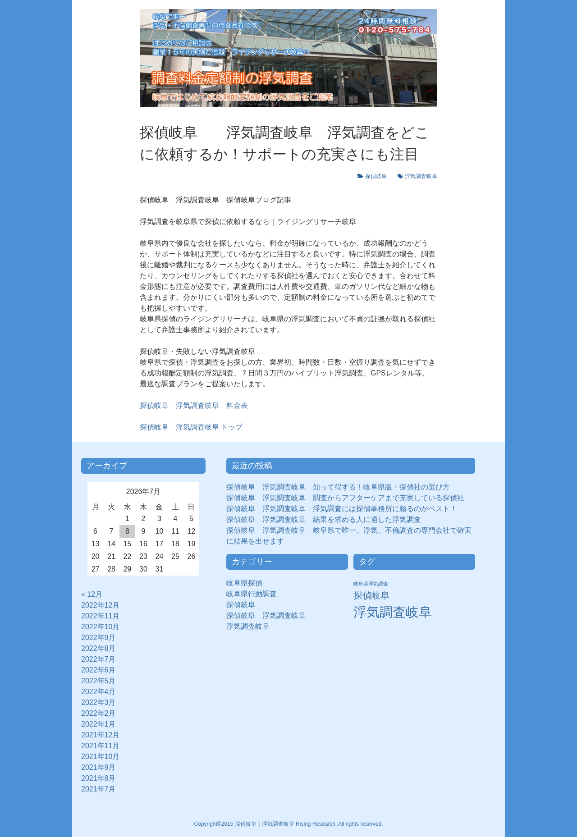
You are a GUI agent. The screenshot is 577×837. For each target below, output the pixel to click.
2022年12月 (100, 605)
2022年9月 (98, 637)
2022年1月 (98, 724)
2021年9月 (98, 767)
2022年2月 (98, 713)
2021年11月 (100, 746)
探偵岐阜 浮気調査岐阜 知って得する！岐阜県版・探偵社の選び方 (338, 487)
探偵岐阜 (378, 176)
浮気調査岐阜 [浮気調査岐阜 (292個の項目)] (392, 611)
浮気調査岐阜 (421, 176)
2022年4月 (98, 691)
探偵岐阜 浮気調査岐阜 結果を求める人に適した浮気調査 (323, 519)
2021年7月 (98, 789)
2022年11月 (100, 616)
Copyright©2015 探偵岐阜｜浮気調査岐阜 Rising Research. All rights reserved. (288, 824)
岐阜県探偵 (244, 583)
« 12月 (91, 594)
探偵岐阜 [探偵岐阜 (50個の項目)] (371, 595)
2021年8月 (98, 778)
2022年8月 (98, 648)
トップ (191, 427)
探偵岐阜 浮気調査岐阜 (266, 615)
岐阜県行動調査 (251, 594)
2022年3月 (98, 702)
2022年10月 (100, 627)
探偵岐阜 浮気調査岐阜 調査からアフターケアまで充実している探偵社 (345, 498)
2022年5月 (98, 681)
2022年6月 (98, 670)
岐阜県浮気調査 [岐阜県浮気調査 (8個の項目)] (370, 583)
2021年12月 (100, 735)
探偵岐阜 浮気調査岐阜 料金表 (194, 405)
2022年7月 (98, 659)
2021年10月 (100, 756)
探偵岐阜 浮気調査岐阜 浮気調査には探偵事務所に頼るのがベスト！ (341, 508)
